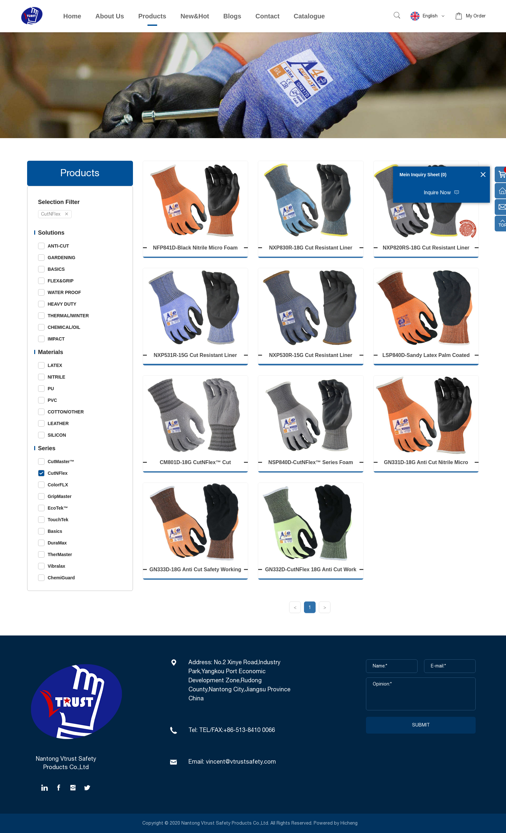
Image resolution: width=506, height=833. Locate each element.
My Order (476, 16)
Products (152, 16)
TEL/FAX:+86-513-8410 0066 (237, 730)
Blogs (232, 16)
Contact (267, 16)
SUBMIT (421, 725)
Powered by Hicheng (336, 823)
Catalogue (309, 16)
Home (72, 16)
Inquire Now (437, 193)
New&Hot (194, 16)
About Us (110, 16)
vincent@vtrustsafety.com (241, 762)
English (424, 16)
